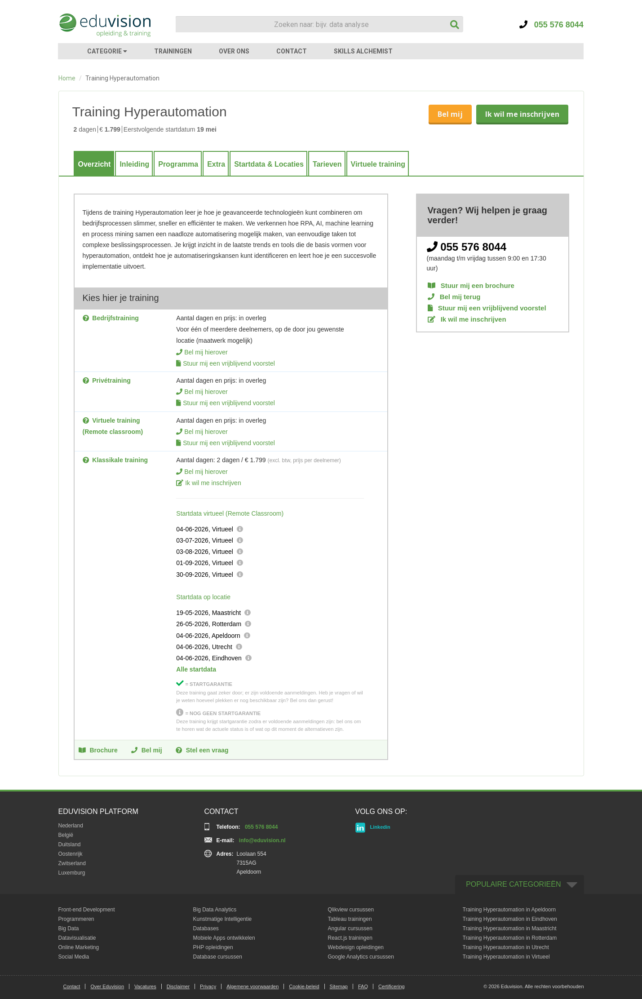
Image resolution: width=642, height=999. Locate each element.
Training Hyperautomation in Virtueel (506, 957)
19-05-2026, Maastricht (208, 612)
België (65, 835)
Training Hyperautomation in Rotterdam (510, 938)
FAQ (363, 986)
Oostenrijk (70, 854)
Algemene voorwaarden (252, 986)
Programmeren (76, 919)
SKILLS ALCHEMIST (363, 51)
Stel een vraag (202, 750)
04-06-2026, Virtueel (204, 529)
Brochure (98, 750)
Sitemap (339, 986)
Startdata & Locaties (269, 164)
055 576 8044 (551, 24)
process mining (112, 234)
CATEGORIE (107, 51)
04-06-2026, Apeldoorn (208, 635)
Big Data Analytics (215, 909)
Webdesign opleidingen (356, 947)
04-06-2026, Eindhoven (209, 658)
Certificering (391, 986)
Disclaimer (178, 986)
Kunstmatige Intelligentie (222, 919)
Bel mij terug (454, 296)
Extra (216, 164)
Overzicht (94, 164)
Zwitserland (72, 863)
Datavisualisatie (77, 938)
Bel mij (450, 114)
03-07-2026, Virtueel (204, 540)
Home (66, 78)
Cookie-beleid (304, 986)
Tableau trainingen (350, 919)
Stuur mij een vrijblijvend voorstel (229, 363)
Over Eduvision (107, 986)
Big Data (68, 928)
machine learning (349, 223)
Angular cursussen (350, 928)
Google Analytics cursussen (361, 957)
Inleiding (134, 164)
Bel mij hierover (205, 352)
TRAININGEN (173, 51)
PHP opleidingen (213, 947)
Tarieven (327, 164)
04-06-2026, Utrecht (204, 646)
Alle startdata (196, 669)
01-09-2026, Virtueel (204, 562)
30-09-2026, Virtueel (204, 574)
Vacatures (145, 986)
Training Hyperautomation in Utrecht (506, 947)
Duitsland (69, 844)
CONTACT (291, 51)
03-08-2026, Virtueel (204, 551)
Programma (178, 164)
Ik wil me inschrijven (522, 114)
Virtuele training (378, 164)
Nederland (70, 825)
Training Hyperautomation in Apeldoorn (509, 909)
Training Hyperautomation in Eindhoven (510, 919)
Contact (71, 986)
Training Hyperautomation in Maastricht (510, 928)
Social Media (73, 957)
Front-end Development (86, 909)
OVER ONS (234, 51)
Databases (206, 928)
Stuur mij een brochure (471, 285)
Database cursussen (217, 957)
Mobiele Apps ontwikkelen (224, 938)
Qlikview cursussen (351, 909)
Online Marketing (78, 947)
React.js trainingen (350, 938)
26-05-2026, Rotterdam (208, 624)
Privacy (208, 986)
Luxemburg (71, 873)
